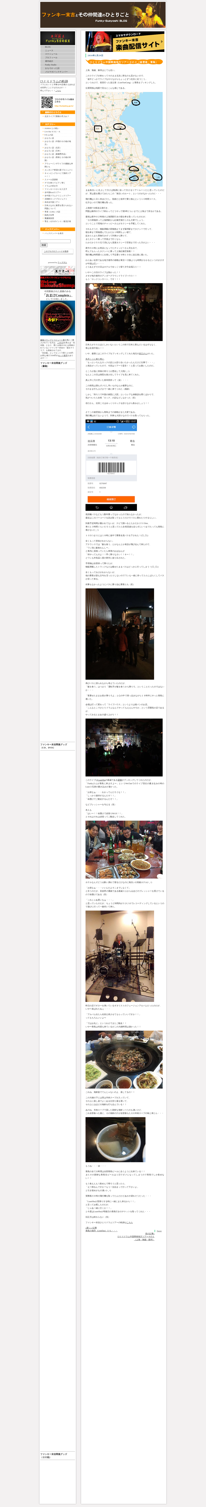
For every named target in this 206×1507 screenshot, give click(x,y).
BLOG (48, 47)
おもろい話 (49, 138)
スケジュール (51, 54)
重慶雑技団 (49, 218)
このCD (60, 343)
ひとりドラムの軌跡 (54, 81)
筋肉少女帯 (49, 215)
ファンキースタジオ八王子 (56, 189)
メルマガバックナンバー (56, 72)
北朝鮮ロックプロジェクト (56, 199)
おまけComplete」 (59, 295)
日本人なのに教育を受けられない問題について (59, 206)
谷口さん (143, 353)
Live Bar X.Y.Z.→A (52, 132)
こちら (58, 91)
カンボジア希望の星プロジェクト (59, 170)
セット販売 (63, 355)
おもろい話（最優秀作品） (56, 154)
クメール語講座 (51, 179)
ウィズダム (62, 262)
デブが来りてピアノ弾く (55, 183)
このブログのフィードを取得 (56, 251)
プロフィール (51, 57)
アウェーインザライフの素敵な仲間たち (59, 165)
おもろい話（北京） (53, 148)
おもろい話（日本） (53, 151)
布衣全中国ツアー (52, 202)
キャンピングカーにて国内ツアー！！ (58, 174)
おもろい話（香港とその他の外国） (58, 158)
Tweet (159, 1231)
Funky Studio (51, 65)
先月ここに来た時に (95, 359)
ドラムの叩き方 (51, 186)
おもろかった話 (52, 68)
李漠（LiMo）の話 (52, 212)
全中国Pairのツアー (53, 192)
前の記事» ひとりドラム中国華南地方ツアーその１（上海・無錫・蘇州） (136, 1236)
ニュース (49, 50)
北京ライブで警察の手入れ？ (57, 116)
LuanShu (101, 780)
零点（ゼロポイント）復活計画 (58, 221)
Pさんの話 (49, 135)
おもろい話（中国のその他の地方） (58, 142)
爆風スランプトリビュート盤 (52, 340)
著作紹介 (49, 61)
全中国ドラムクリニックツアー (58, 196)
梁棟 (120, 780)
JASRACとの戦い (52, 128)
